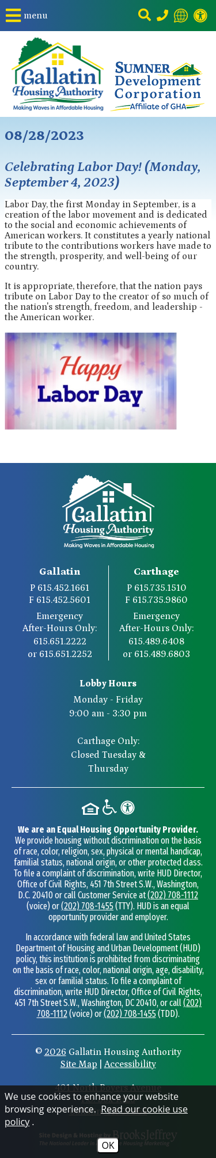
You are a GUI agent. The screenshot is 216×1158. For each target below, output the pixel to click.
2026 (55, 1052)
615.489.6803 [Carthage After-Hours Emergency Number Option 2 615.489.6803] (162, 654)
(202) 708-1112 (172, 895)
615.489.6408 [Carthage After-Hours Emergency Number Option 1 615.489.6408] (156, 641)
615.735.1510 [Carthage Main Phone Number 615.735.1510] (160, 588)
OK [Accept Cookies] (107, 1145)
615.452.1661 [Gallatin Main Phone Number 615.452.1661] (63, 588)
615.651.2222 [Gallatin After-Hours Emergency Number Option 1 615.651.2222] (59, 641)
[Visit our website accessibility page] (200, 15)
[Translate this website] (181, 15)
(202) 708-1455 (87, 906)
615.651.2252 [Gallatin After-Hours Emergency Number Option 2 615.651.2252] (65, 654)
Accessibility (130, 1064)
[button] (27, 15)
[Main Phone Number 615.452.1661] (162, 15)
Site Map (78, 1064)
